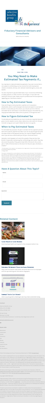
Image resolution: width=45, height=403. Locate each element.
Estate (1, 334)
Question (4, 191)
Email (4, 181)
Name (4, 172)
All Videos (2, 346)
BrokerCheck (35, 353)
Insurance (2, 336)
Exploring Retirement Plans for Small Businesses (18, 267)
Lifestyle (2, 342)
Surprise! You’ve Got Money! (11, 294)
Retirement (3, 330)
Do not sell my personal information (21, 373)
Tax (1, 338)
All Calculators (3, 348)
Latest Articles (3, 344)
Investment (3, 332)
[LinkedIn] (0, 323)
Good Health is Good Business (12, 242)
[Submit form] (7, 203)
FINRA (16, 382)
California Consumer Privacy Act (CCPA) (10, 371)
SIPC (19, 382)
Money (1, 340)
